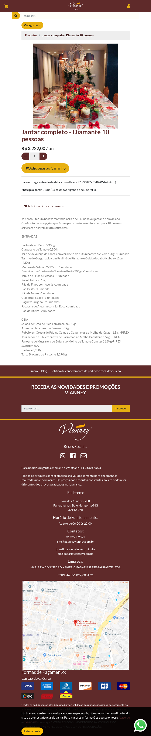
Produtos (31, 35)
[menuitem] (34, 371)
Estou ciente (32, 731)
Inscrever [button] (121, 408)
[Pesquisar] (16, 16)
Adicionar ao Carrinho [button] (45, 168)
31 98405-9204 (91, 468)
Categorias (31, 25)
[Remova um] (25, 156)
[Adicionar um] (43, 156)
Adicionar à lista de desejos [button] (44, 206)
